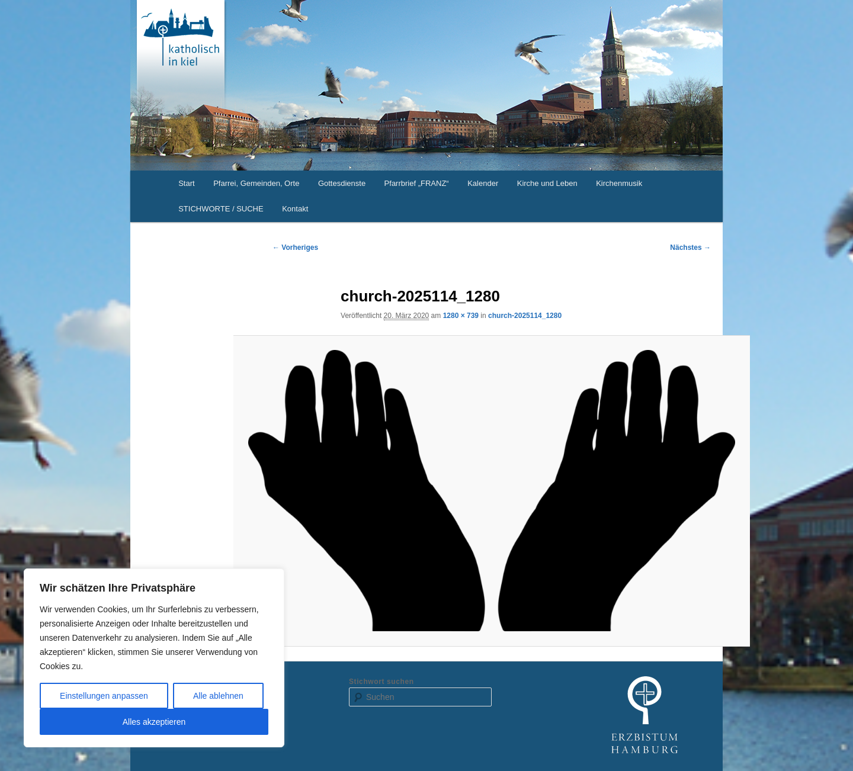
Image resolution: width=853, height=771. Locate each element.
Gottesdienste (341, 183)
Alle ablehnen (218, 696)
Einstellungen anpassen (104, 696)
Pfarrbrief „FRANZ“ (416, 183)
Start (186, 183)
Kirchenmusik (619, 183)
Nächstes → (690, 247)
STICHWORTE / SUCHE (221, 208)
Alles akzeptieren (154, 722)
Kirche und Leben (547, 183)
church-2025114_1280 (525, 315)
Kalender (482, 183)
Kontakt (295, 208)
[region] (154, 657)
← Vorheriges (295, 247)
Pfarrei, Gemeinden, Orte (256, 183)
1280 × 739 (461, 315)
